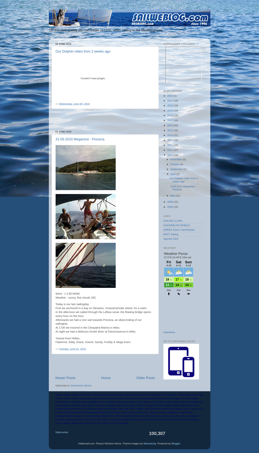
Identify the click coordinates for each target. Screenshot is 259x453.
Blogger (175, 443)
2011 (170, 150)
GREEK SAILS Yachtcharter (179, 229)
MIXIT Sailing (170, 234)
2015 (170, 130)
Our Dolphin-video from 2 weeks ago (83, 51)
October (175, 164)
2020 (170, 105)
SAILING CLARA (173, 220)
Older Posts (145, 378)
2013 (170, 140)
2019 (170, 110)
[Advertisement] (105, 119)
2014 (170, 135)
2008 (170, 206)
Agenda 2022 (170, 238)
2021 (170, 100)
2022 (170, 95)
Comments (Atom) (81, 385)
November (176, 159)
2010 (170, 155)
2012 (170, 145)
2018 (170, 115)
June (173, 174)
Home (106, 378)
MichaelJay (149, 443)
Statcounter (61, 432)
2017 (170, 120)
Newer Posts (65, 378)
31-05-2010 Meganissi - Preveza (80, 139)
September (176, 169)
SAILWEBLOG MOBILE (176, 225)
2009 (170, 201)
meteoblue (169, 332)
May (173, 195)
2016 (170, 125)
